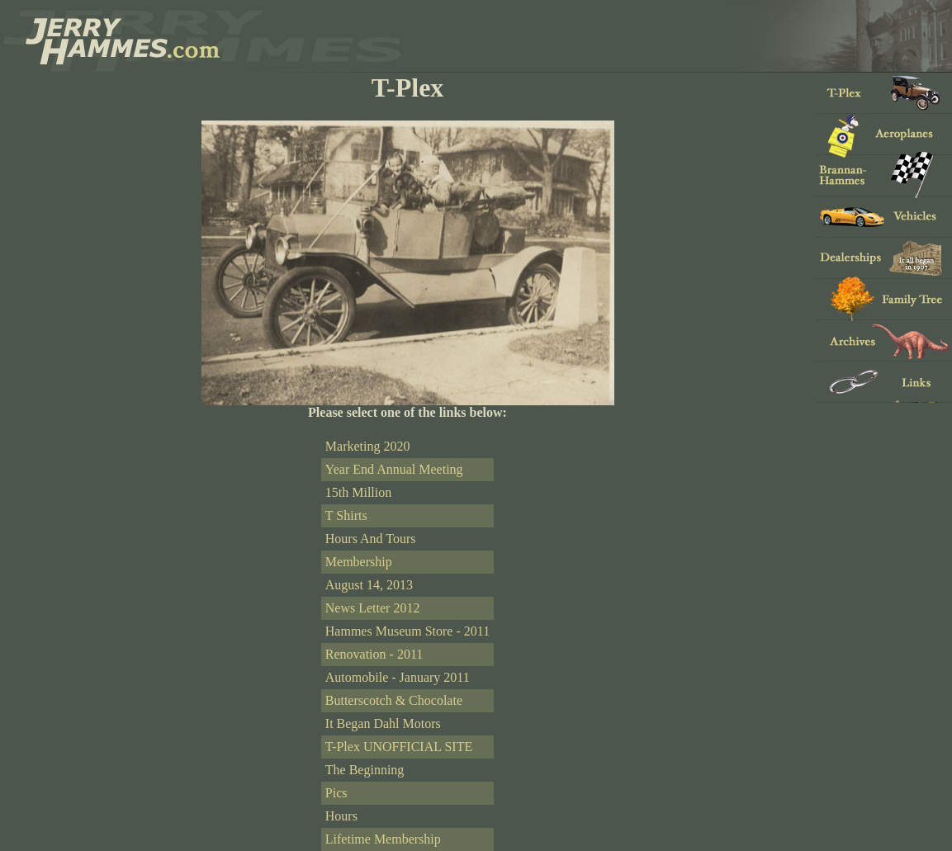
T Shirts (346, 515)
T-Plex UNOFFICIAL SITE (398, 747)
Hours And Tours (370, 539)
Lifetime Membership (383, 839)
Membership (358, 562)
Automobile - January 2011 (397, 677)
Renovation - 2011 (374, 654)
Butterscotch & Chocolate (393, 700)
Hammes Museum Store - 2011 (407, 631)
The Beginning (365, 770)
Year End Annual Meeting (394, 469)
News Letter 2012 (372, 608)
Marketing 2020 (367, 446)
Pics (336, 793)
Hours (341, 816)
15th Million (358, 492)
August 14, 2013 (369, 585)
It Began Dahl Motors (383, 723)
